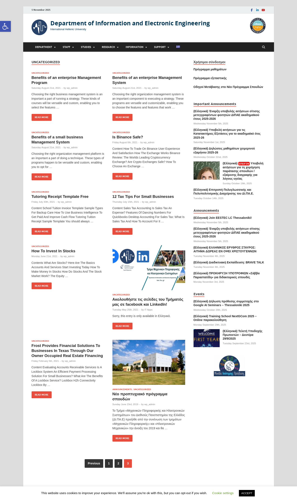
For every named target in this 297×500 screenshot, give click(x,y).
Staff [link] (66, 47)
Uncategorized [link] (40, 73)
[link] (5, 26)
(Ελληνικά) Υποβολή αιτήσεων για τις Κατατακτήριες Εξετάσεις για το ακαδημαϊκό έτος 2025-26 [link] (227, 133)
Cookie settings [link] (223, 493)
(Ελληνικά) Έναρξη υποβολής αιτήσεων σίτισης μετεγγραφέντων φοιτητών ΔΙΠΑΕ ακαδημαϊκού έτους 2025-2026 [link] (227, 115)
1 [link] (109, 463)
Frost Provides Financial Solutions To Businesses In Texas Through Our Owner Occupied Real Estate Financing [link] (67, 350)
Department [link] (43, 47)
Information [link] (134, 47)
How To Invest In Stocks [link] (53, 251)
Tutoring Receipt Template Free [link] (60, 196)
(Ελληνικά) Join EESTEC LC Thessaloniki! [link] (223, 217)
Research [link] (108, 47)
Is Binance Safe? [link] (127, 137)
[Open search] (263, 47)
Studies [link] (86, 47)
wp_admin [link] (72, 88)
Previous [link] (94, 463)
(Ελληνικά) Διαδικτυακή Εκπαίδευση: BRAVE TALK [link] (229, 262)
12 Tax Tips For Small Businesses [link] (143, 196)
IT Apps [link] (148, 309)
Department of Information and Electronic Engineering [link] (130, 23)
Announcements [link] (122, 389)
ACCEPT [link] (246, 493)
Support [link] (160, 47)
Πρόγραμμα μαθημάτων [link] (210, 69)
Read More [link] (40, 116)
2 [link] (118, 463)
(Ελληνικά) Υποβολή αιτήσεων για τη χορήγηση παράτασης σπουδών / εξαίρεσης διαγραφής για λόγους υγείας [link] (243, 171)
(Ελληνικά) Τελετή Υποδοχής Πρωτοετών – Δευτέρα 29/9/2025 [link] (243, 334)
